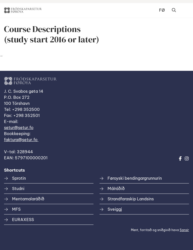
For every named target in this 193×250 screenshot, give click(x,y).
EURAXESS (23, 219)
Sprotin (19, 178)
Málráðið (116, 188)
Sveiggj (115, 209)
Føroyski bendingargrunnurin (135, 178)
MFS (16, 209)
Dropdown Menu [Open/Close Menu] (184, 10)
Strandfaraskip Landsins (131, 198)
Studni (18, 188)
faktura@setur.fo (21, 139)
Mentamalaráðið (28, 198)
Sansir (184, 230)
